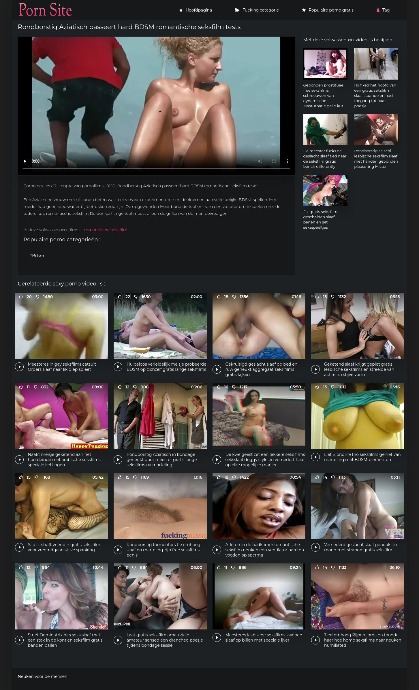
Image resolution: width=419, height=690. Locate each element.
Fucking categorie (257, 10)
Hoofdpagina (195, 10)
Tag (383, 10)
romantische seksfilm (105, 229)
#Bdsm (36, 255)
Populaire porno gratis (328, 10)
